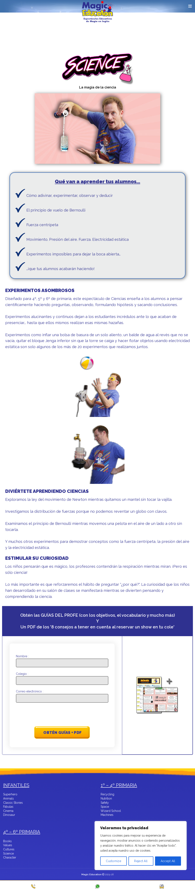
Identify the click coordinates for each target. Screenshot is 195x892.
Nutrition (106, 798)
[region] (141, 852)
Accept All (168, 861)
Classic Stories (13, 803)
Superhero (10, 794)
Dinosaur (9, 815)
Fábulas (8, 807)
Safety (105, 803)
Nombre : (62, 659)
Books (7, 841)
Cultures (8, 849)
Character (9, 857)
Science (8, 853)
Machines (107, 815)
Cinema (8, 811)
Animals (8, 798)
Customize (113, 861)
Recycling (107, 794)
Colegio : (62, 677)
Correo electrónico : (62, 695)
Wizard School (111, 811)
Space (105, 807)
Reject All (141, 861)
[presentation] (62, 715)
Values (7, 845)
